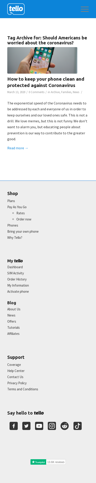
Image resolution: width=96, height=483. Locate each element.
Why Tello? (14, 237)
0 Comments (36, 92)
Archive (55, 92)
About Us (13, 309)
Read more (17, 148)
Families (66, 92)
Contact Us (15, 377)
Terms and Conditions (22, 389)
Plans (11, 201)
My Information (18, 285)
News (76, 92)
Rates (20, 213)
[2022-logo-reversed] (40, 9)
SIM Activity (15, 273)
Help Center (16, 371)
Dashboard (15, 267)
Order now (23, 219)
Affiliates (13, 333)
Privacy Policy (17, 383)
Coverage (14, 364)
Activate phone (18, 291)
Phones (12, 225)
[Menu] (82, 9)
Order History (17, 279)
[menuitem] (82, 9)
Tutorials (13, 327)
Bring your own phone (23, 231)
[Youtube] (39, 426)
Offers (11, 321)
